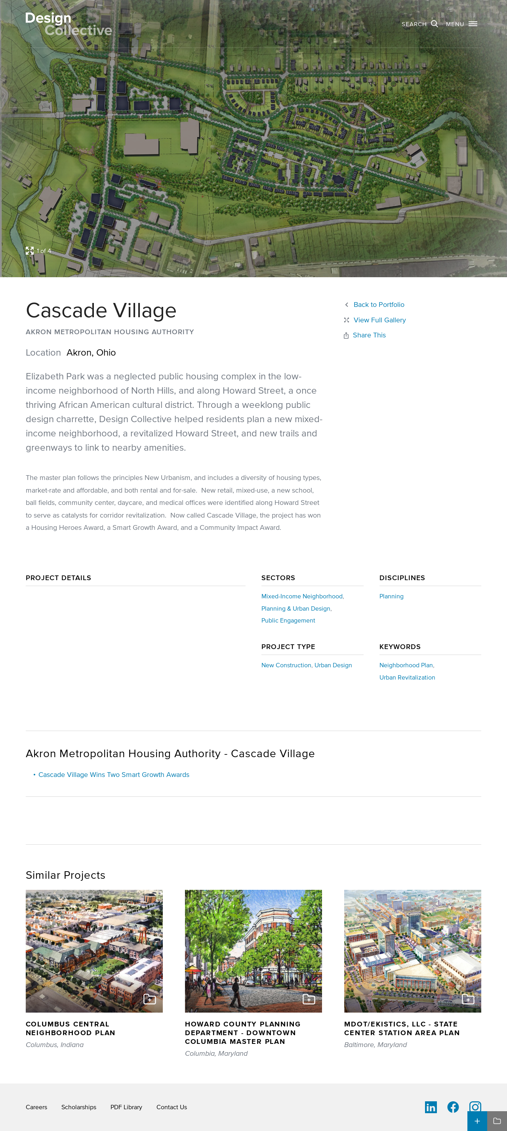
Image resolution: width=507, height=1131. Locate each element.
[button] (461, 23)
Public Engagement (288, 620)
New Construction (286, 664)
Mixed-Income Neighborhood (302, 596)
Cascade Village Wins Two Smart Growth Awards (113, 774)
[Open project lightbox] (194, 250)
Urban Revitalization (407, 677)
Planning (391, 596)
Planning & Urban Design (295, 608)
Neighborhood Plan (406, 664)
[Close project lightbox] (374, 320)
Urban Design (333, 664)
